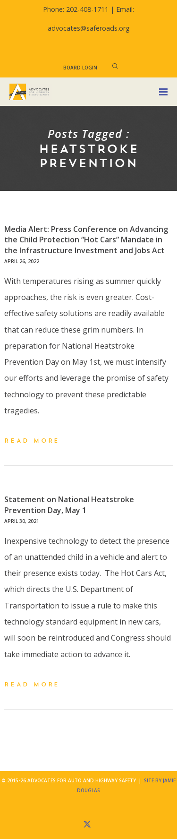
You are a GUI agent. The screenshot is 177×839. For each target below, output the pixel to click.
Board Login (80, 67)
